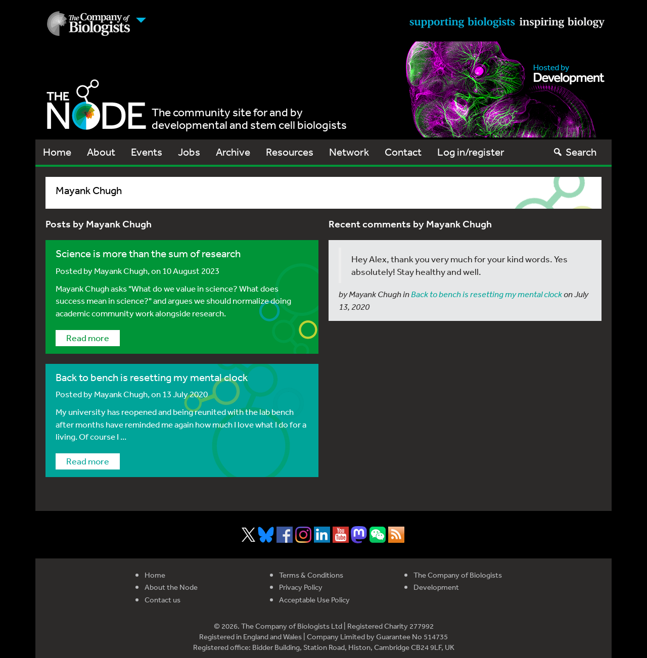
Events (146, 152)
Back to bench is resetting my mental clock (152, 377)
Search (574, 152)
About (101, 152)
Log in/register (470, 152)
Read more (87, 337)
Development (436, 587)
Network (349, 152)
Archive (233, 152)
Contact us (162, 599)
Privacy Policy (300, 587)
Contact (403, 152)
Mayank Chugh (121, 270)
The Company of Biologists (457, 575)
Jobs (189, 152)
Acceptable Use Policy (314, 599)
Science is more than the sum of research (149, 253)
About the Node (171, 587)
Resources (289, 152)
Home (57, 152)
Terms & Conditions (311, 575)
